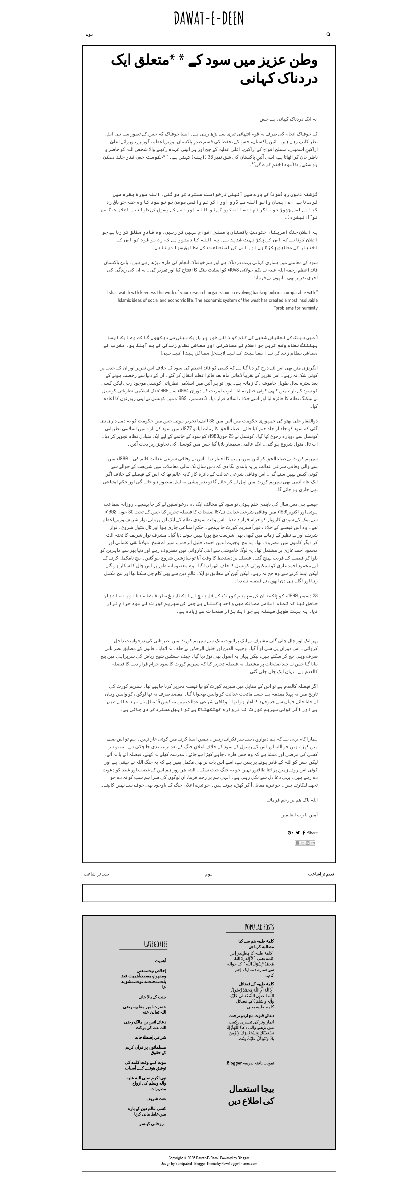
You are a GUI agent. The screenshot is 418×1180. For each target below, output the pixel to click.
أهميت (160, 960)
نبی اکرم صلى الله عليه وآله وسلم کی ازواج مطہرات (146, 1083)
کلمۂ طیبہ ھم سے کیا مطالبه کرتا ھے (256, 943)
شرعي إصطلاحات (150, 1037)
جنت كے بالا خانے (152, 997)
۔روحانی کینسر (152, 1123)
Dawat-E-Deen (209, 18)
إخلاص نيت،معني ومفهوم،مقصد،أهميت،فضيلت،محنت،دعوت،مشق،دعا (143, 979)
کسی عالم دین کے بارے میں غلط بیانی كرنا (147, 1111)
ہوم (89, 34)
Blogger (234, 1063)
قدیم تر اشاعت (321, 874)
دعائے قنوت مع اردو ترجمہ (251, 1015)
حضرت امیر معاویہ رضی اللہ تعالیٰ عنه (144, 1009)
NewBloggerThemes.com (239, 1163)
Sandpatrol (183, 1163)
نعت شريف (156, 1098)
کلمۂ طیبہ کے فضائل (256, 983)
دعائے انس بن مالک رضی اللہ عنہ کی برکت (145, 1024)
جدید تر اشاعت (97, 874)
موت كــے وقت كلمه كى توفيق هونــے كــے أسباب (145, 1065)
